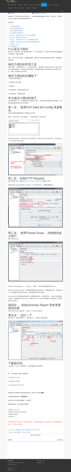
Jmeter (43, 13)
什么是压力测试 (15, 26)
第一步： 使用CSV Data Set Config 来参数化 (23, 35)
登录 (62, 11)
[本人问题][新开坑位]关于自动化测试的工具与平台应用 (26, 430)
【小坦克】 (17, 366)
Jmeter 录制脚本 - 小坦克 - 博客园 (21, 432)
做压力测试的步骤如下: (17, 30)
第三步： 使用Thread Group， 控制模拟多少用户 (24, 39)
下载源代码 (14, 46)
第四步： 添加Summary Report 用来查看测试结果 (25, 42)
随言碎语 (22, 8)
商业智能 (20, 4)
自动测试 (44, 4)
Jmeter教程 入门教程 (14, 377)
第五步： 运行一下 (16, 44)
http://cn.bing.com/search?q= (34, 181)
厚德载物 (10, 8)
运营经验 (26, 4)
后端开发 (38, 4)
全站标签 (28, 8)
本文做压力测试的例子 (17, 33)
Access (17, 409)
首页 (9, 4)
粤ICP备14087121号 (12, 464)
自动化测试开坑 (37, 13)
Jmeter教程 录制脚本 (14, 381)
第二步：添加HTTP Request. (19, 37)
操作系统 (56, 4)
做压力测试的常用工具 (17, 28)
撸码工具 (16, 8)
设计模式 (50, 4)
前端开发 (32, 4)
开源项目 (34, 8)
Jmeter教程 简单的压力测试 (16, 385)
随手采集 (14, 4)
